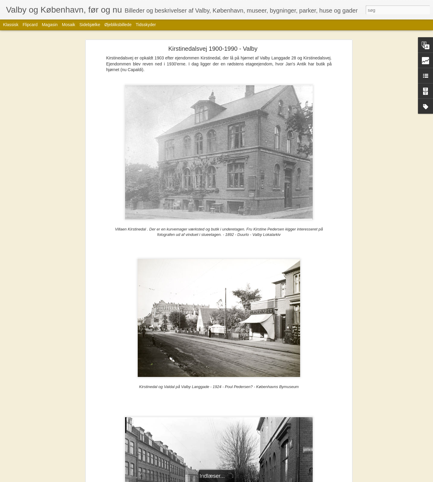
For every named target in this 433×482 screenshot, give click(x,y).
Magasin (50, 24)
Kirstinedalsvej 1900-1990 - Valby (212, 48)
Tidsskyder (146, 24)
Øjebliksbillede (117, 24)
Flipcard (30, 24)
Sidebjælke (89, 24)
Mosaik (68, 24)
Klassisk (10, 24)
